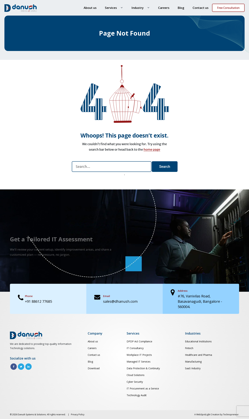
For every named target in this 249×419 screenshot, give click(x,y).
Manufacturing (193, 361)
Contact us (201, 8)
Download (94, 368)
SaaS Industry (193, 368)
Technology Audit (137, 395)
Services (111, 8)
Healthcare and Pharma (198, 355)
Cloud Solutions (135, 375)
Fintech (189, 348)
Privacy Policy (77, 414)
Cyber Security (135, 381)
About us (90, 8)
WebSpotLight (203, 414)
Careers (163, 8)
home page (152, 149)
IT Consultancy (135, 348)
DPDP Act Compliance (139, 341)
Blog (181, 8)
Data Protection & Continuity (143, 368)
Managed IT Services (138, 361)
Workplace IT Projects (139, 355)
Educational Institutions (198, 341)
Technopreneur (231, 414)
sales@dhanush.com (120, 301)
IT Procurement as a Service (143, 388)
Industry (137, 8)
